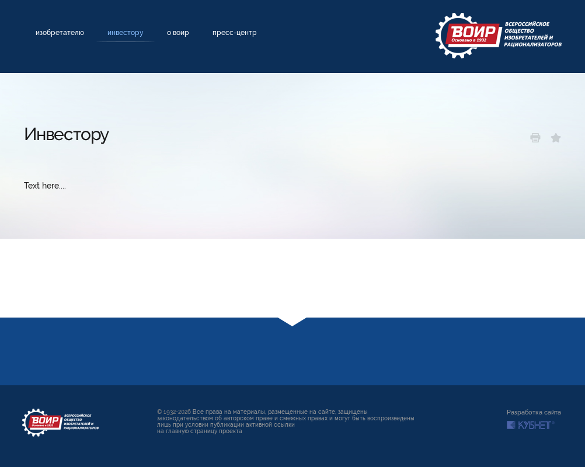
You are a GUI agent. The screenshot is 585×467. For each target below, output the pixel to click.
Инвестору (125, 33)
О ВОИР (178, 33)
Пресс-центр (235, 33)
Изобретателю (60, 33)
